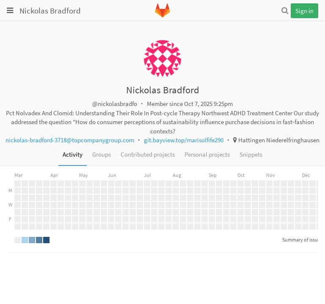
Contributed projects (148, 154)
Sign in (304, 11)
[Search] (285, 10)
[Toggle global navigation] (10, 11)
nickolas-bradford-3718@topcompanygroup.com (70, 140)
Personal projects (207, 154)
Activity (73, 154)
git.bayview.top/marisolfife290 (183, 140)
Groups (101, 154)
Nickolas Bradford (50, 10)
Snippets (251, 154)
